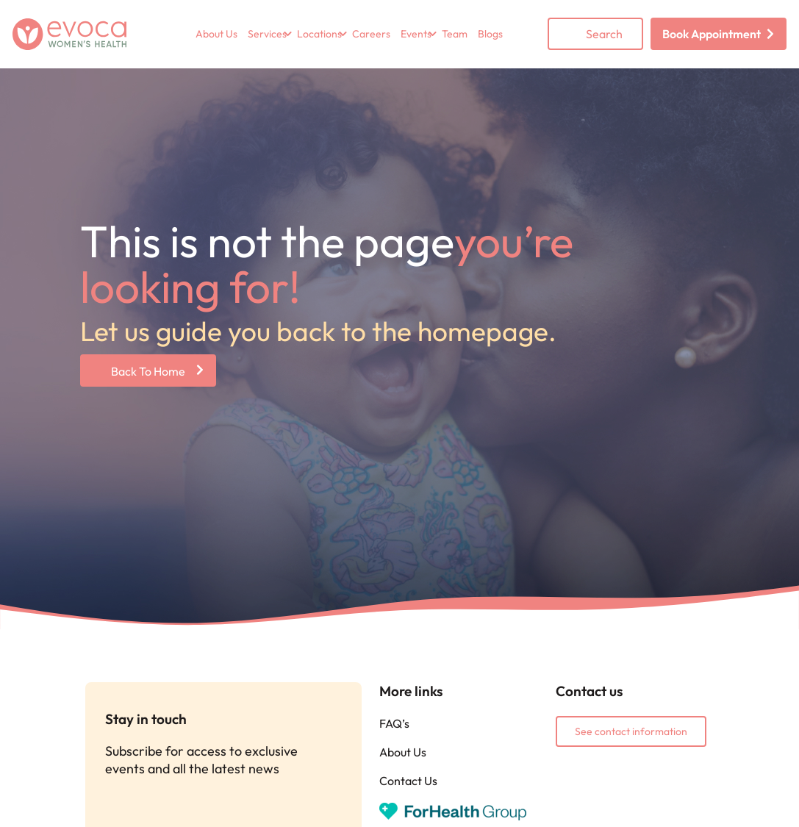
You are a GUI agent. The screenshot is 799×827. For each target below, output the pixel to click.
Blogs (490, 33)
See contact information (631, 731)
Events (416, 33)
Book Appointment (711, 33)
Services (267, 33)
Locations (319, 33)
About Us (216, 33)
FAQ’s (394, 723)
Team (454, 33)
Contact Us (408, 780)
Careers (371, 33)
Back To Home (148, 371)
